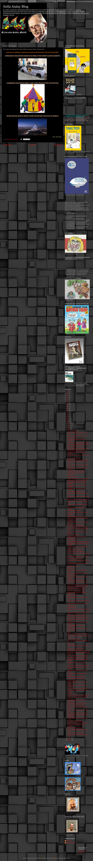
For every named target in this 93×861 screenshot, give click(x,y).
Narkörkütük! (70, 693)
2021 (67, 395)
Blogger (55, 858)
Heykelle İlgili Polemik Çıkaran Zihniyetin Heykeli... (78, 448)
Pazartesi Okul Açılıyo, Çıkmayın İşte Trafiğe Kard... (78, 688)
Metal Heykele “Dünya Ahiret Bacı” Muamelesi (77, 713)
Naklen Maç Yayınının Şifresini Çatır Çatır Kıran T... (78, 556)
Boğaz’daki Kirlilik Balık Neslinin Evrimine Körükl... (78, 573)
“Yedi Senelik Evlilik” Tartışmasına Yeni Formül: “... (78, 512)
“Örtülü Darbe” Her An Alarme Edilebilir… (76, 588)
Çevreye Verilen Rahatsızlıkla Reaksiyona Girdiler (78, 444)
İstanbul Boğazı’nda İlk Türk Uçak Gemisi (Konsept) (78, 650)
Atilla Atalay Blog (15, 6)
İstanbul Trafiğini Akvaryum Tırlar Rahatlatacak (77, 655)
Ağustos (69, 738)
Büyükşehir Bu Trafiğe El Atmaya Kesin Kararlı (77, 628)
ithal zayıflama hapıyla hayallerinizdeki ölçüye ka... (78, 722)
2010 (67, 416)
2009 (67, 418)
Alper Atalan (69, 840)
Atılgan (68, 632)
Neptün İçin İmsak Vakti (72, 595)
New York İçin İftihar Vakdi (73, 430)
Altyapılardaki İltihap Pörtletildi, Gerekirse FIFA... (77, 633)
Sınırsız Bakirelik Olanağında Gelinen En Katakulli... (78, 442)
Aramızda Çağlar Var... (72, 680)
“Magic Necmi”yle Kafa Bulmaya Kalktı (75, 648)
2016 (67, 404)
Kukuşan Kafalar (70, 643)
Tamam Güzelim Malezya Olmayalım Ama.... (77, 450)
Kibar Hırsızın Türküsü (72, 575)
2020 (67, 397)
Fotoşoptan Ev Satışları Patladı (74, 458)
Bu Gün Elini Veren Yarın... (73, 476)
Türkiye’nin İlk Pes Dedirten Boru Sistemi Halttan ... (78, 657)
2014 (67, 408)
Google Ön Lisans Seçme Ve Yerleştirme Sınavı (77, 518)
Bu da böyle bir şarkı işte (72, 566)
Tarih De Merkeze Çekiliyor (73, 534)
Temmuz (70, 740)
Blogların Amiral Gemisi (71, 842)
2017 (67, 402)
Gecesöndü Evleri (71, 605)
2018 (67, 401)
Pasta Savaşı (70, 514)
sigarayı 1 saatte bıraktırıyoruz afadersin (76, 705)
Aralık (69, 423)
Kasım (69, 425)
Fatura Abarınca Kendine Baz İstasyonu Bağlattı (77, 603)
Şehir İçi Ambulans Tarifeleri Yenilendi (75, 551)
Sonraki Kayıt (7, 144)
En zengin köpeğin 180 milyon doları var (76, 491)
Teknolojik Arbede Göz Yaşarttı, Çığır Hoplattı (77, 480)
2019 (67, 399)
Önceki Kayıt (58, 144)
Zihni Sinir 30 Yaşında (72, 437)
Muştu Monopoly (70, 474)
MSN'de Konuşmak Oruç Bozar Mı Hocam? (76, 615)
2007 (67, 421)
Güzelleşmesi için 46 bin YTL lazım (74, 446)
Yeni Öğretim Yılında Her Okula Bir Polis (76, 471)
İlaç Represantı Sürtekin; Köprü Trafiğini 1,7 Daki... (78, 460)
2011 (67, 414)
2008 (67, 419)
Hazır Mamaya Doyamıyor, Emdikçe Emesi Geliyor (78, 665)
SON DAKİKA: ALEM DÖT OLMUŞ (74, 721)
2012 (67, 412)
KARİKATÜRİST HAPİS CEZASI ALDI (75, 472)
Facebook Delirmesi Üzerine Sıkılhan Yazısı (76, 516)
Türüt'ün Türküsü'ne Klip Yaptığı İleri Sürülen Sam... (78, 541)
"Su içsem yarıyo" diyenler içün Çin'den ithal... (77, 703)
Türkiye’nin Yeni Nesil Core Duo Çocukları (76, 590)
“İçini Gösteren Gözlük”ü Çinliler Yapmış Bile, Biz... (78, 586)
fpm (41, 858)
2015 (67, 406)
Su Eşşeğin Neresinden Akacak (74, 510)
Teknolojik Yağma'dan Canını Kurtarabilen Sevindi (78, 478)
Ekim (69, 427)
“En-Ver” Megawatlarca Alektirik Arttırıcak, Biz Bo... (78, 526)
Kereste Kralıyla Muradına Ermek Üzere (76, 732)
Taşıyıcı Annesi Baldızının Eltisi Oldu (75, 727)
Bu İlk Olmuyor (70, 568)
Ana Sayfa (32, 144)
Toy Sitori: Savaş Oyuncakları (73, 638)
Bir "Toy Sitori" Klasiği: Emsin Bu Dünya (75, 676)
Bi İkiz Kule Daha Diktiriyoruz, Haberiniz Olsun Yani (78, 695)
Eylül (69, 429)
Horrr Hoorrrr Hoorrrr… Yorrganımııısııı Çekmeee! (78, 499)
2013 (67, 410)
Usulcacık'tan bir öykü (72, 607)
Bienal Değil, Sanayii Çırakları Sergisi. (75, 524)
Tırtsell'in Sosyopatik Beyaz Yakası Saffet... (76, 678)
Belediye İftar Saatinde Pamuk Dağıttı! (75, 580)
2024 (67, 391)
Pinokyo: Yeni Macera (72, 630)
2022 (67, 393)
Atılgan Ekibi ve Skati (71, 520)
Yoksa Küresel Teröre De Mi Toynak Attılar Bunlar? (78, 617)
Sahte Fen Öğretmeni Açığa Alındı (74, 558)
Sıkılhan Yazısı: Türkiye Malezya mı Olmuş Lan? (77, 435)
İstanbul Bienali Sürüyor (72, 539)
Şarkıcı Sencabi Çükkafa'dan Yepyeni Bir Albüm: (77, 584)
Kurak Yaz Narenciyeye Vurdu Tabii (74, 549)
